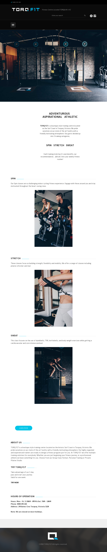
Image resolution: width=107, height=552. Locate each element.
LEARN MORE (23, 428)
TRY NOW (15, 483)
